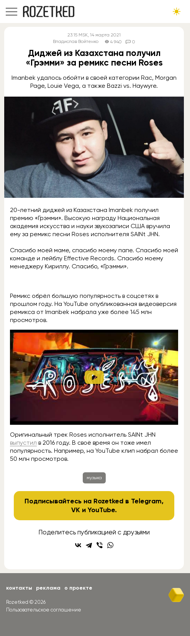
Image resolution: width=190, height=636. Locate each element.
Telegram (146, 501)
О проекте (78, 588)
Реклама (48, 588)
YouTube (101, 510)
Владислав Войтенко (75, 41)
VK (75, 510)
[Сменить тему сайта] (176, 11)
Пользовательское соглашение (43, 610)
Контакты (19, 588)
